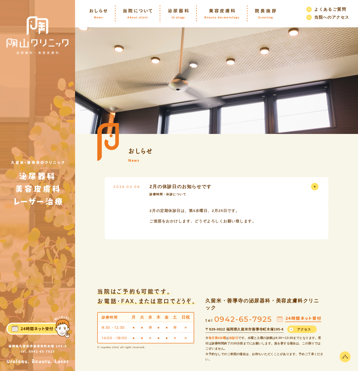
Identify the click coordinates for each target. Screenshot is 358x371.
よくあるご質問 (330, 9)
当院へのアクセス (331, 17)
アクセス (304, 329)
